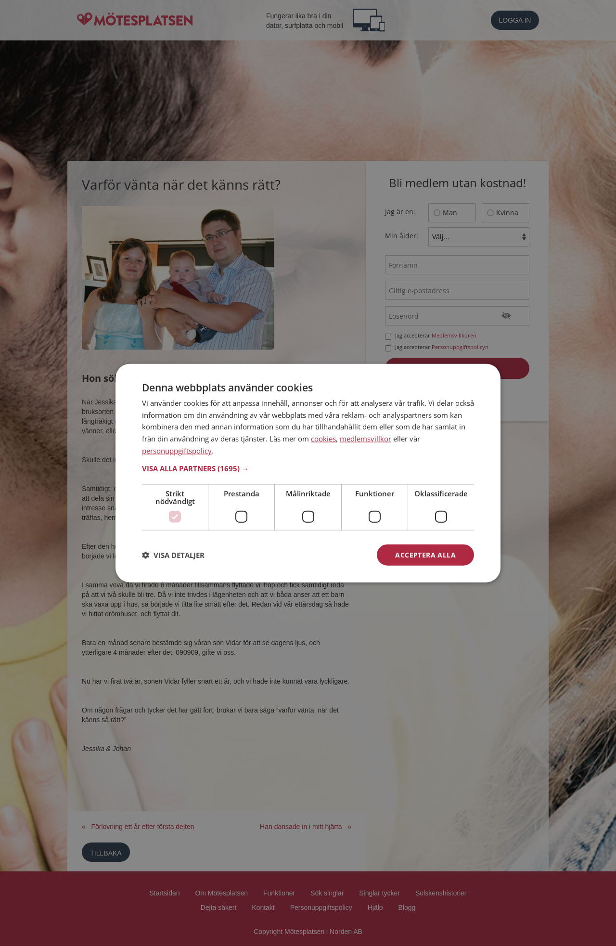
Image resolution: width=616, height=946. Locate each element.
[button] (308, 468)
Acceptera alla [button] (425, 554)
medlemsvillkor (365, 438)
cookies (323, 438)
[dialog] (308, 473)
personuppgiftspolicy (177, 450)
